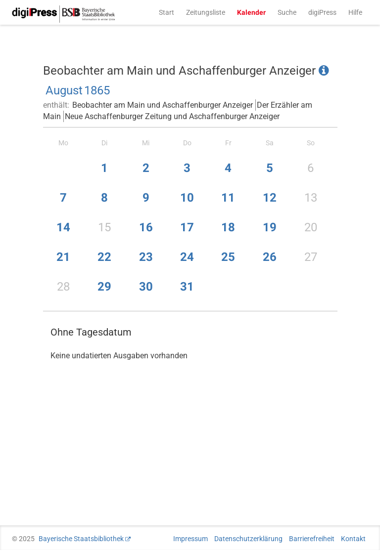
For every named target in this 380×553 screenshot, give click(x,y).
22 (104, 257)
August (64, 90)
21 (63, 257)
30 (146, 287)
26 (270, 257)
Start (166, 12)
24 (187, 257)
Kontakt (353, 539)
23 (146, 257)
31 (187, 287)
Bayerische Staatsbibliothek (81, 539)
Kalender (251, 12)
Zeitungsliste (205, 12)
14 (63, 227)
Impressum (190, 539)
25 (228, 257)
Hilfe (355, 12)
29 (104, 287)
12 (270, 198)
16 (146, 227)
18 (228, 227)
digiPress (322, 12)
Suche (287, 12)
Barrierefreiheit (311, 539)
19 (270, 227)
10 (187, 198)
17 (187, 227)
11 (228, 198)
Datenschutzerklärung (248, 539)
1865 (97, 90)
